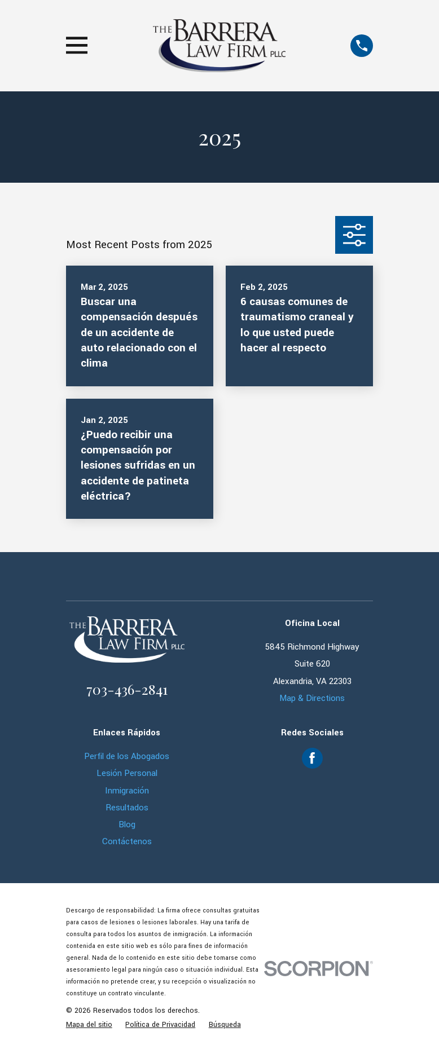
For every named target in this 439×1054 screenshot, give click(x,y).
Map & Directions (312, 698)
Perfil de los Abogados (126, 756)
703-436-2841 (127, 689)
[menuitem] (89, 1025)
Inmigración (127, 790)
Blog (126, 824)
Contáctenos (127, 841)
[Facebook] (312, 758)
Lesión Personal (126, 773)
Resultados (127, 807)
